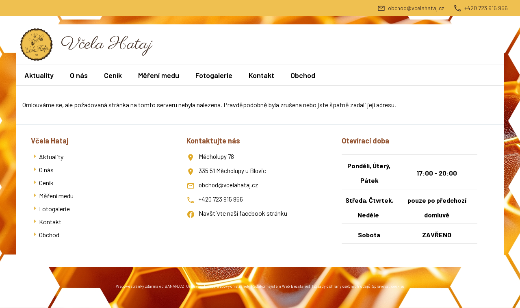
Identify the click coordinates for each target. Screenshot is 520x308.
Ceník (113, 75)
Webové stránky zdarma (137, 286)
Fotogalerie (213, 75)
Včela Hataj (106, 44)
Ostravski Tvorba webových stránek (217, 286)
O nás (79, 75)
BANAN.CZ (174, 286)
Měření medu (158, 75)
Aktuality (39, 75)
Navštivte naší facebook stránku (243, 213)
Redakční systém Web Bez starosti (281, 286)
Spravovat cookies (388, 286)
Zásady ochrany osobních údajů (342, 286)
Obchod (302, 75)
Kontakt (261, 75)
